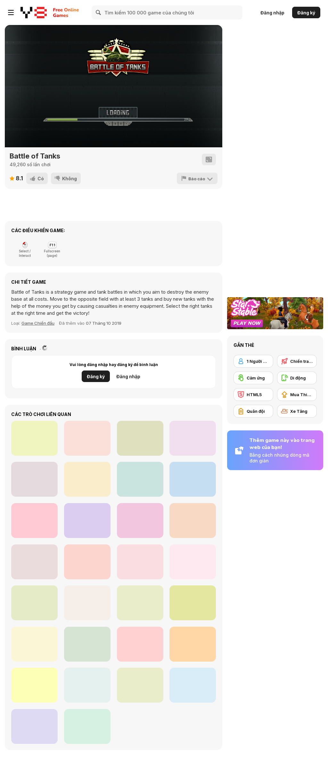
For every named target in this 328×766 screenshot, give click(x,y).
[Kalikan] (192, 438)
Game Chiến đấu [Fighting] (37, 323)
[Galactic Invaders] (34, 438)
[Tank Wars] (140, 602)
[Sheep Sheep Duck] (34, 479)
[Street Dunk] (87, 438)
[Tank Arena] (34, 602)
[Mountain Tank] (34, 644)
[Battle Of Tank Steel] (192, 602)
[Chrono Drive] (192, 479)
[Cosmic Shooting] (140, 438)
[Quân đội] (253, 411)
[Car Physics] (140, 561)
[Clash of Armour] (34, 726)
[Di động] (297, 377)
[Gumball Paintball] (87, 479)
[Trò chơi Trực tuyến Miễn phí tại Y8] (33, 12)
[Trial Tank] (140, 685)
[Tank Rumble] (140, 644)
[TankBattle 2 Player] (87, 602)
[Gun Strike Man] (34, 520)
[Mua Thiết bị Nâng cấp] (297, 394)
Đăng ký (306, 12)
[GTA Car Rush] (87, 726)
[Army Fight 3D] (87, 644)
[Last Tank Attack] (192, 685)
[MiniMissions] (87, 561)
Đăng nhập (272, 12)
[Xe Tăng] (297, 411)
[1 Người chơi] (253, 361)
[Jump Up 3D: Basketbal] (87, 520)
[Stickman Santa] (192, 520)
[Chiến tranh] (297, 361)
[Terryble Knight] (140, 520)
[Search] (99, 12)
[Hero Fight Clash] (140, 479)
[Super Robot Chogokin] (192, 561)
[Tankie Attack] (87, 685)
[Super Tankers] (34, 685)
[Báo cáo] (197, 178)
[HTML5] (253, 394)
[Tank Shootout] (34, 561)
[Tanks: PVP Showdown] (192, 644)
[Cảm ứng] (253, 377)
